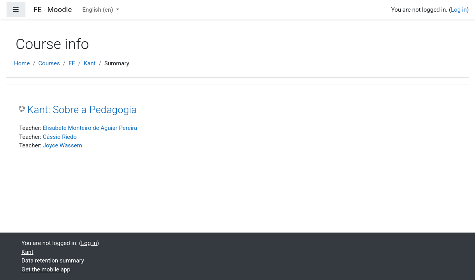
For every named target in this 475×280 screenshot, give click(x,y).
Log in (459, 9)
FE (72, 63)
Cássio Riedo (60, 136)
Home (22, 63)
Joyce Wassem (62, 145)
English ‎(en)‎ (99, 9)
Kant (90, 63)
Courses (49, 63)
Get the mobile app (45, 269)
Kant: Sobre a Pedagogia (82, 110)
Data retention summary (52, 260)
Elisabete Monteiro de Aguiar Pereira (90, 127)
